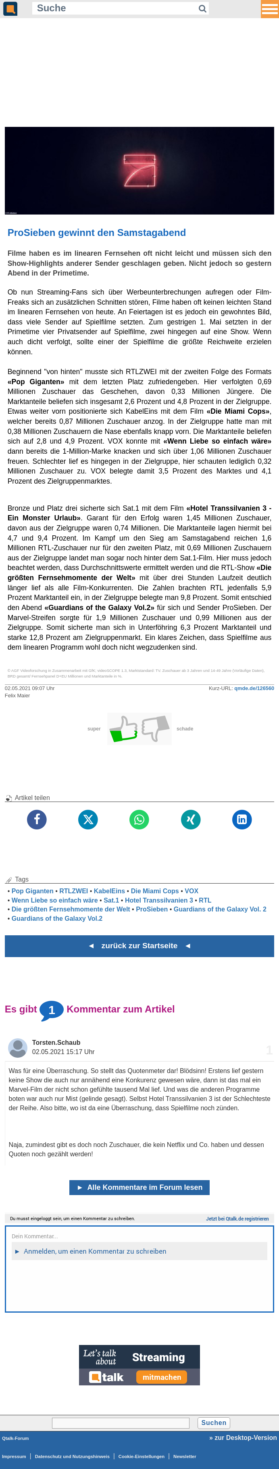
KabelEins (109, 891)
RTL (205, 900)
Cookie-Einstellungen (141, 1456)
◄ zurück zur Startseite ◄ (139, 945)
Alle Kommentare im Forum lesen (140, 1187)
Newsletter (184, 1456)
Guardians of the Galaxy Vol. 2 (220, 909)
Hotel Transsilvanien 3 (159, 900)
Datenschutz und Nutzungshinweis (72, 1456)
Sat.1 (111, 900)
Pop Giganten (33, 891)
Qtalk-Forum (15, 1438)
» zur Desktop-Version (243, 1437)
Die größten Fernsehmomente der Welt (71, 909)
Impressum (14, 1456)
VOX (191, 891)
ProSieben (152, 909)
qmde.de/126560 (254, 688)
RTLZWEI (73, 891)
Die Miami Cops (155, 891)
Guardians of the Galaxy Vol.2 (57, 918)
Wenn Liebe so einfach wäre (55, 900)
